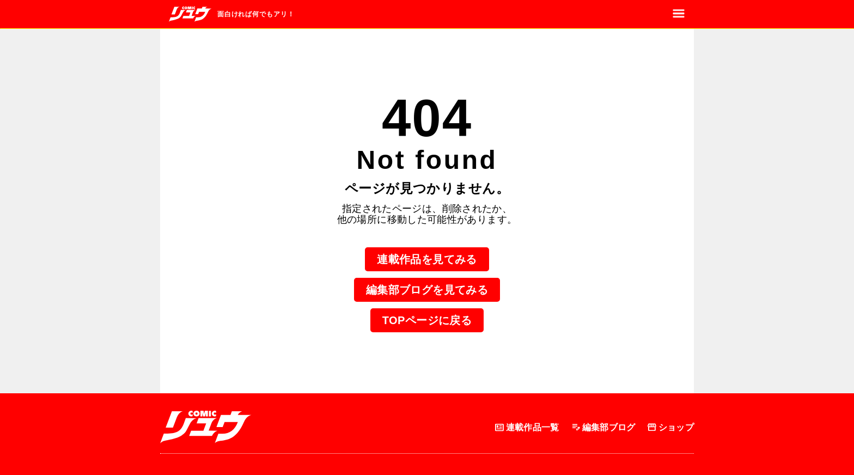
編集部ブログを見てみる (427, 290)
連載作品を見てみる (427, 259)
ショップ (670, 427)
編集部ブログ (603, 427)
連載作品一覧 (526, 427)
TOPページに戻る (427, 320)
